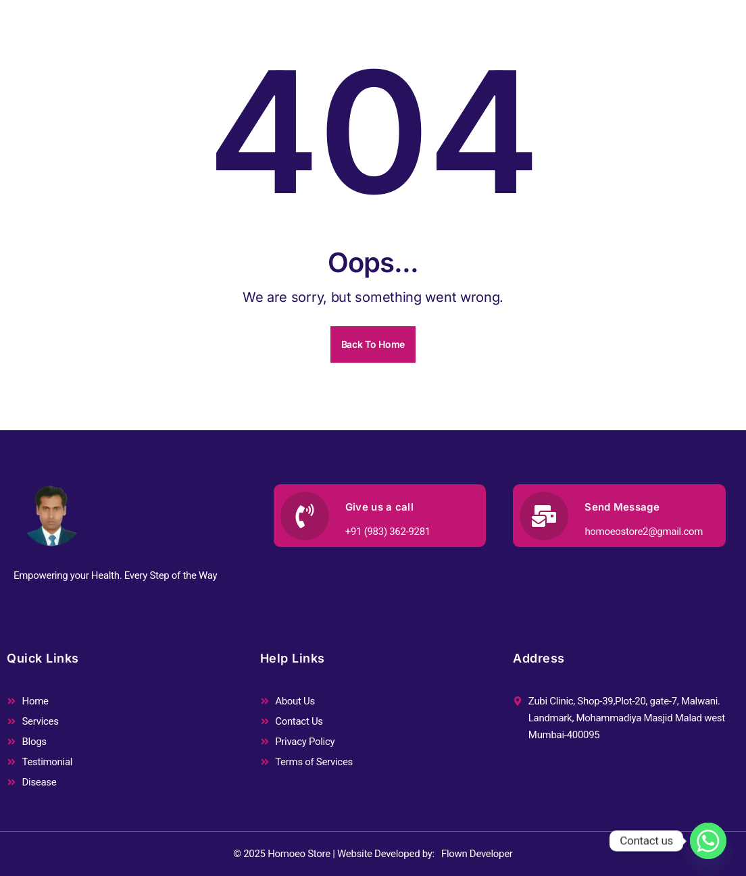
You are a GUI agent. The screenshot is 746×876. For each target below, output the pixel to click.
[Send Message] (544, 516)
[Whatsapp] (708, 841)
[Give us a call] (304, 516)
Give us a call (379, 506)
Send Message (622, 506)
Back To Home (373, 344)
